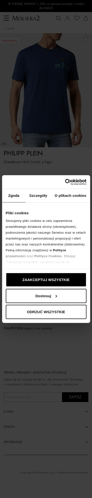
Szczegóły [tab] (38, 195)
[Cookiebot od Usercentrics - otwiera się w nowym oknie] (65, 182)
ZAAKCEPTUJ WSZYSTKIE (46, 280)
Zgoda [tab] (13, 195)
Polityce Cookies (48, 256)
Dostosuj (46, 296)
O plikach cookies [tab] (70, 195)
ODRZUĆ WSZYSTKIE (46, 312)
